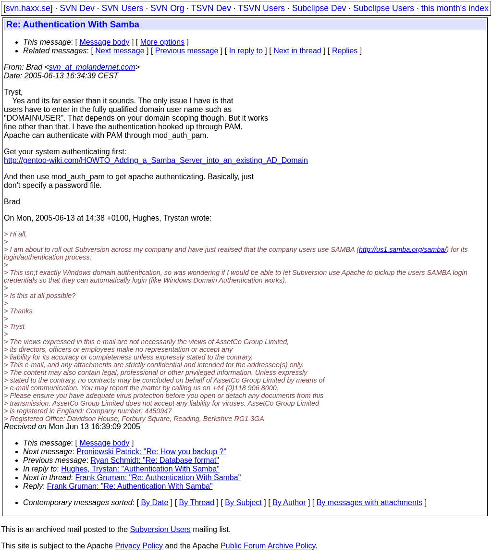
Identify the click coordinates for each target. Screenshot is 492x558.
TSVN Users (261, 8)
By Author (289, 502)
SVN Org (167, 8)
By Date (154, 502)
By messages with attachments (370, 502)
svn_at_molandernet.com (92, 67)
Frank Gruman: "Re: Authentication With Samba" (158, 477)
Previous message (187, 51)
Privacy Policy (139, 546)
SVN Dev (77, 8)
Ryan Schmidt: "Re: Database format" (155, 460)
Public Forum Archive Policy (268, 546)
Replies (344, 51)
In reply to (246, 51)
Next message (119, 51)
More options (162, 42)
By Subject (243, 502)
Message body (104, 42)
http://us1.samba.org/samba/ (402, 249)
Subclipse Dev (319, 8)
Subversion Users (160, 529)
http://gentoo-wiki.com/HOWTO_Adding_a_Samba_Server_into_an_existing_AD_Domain (156, 160)
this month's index (455, 8)
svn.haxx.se (28, 8)
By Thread (197, 502)
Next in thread (297, 51)
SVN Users (122, 8)
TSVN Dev (211, 8)
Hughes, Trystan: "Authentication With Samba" (140, 469)
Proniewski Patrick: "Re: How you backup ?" (151, 451)
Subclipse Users (383, 8)
